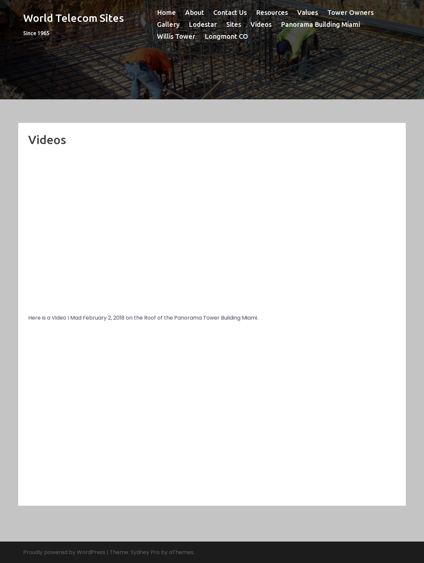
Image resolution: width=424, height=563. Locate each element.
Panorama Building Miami (320, 24)
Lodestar (203, 24)
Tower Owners (350, 12)
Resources (272, 12)
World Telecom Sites (73, 18)
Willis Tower (176, 36)
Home (166, 12)
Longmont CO (226, 36)
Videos (261, 24)
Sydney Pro (145, 552)
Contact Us (230, 12)
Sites (233, 24)
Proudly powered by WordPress (64, 552)
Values (307, 12)
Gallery (168, 24)
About (194, 12)
